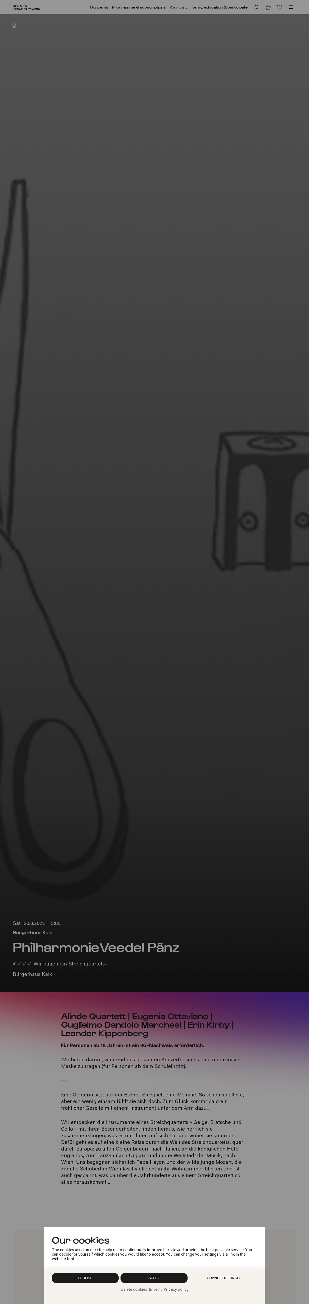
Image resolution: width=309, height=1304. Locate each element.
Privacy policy (176, 1290)
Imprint (155, 1290)
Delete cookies (134, 1290)
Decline (85, 1278)
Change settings (223, 1278)
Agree (154, 1278)
